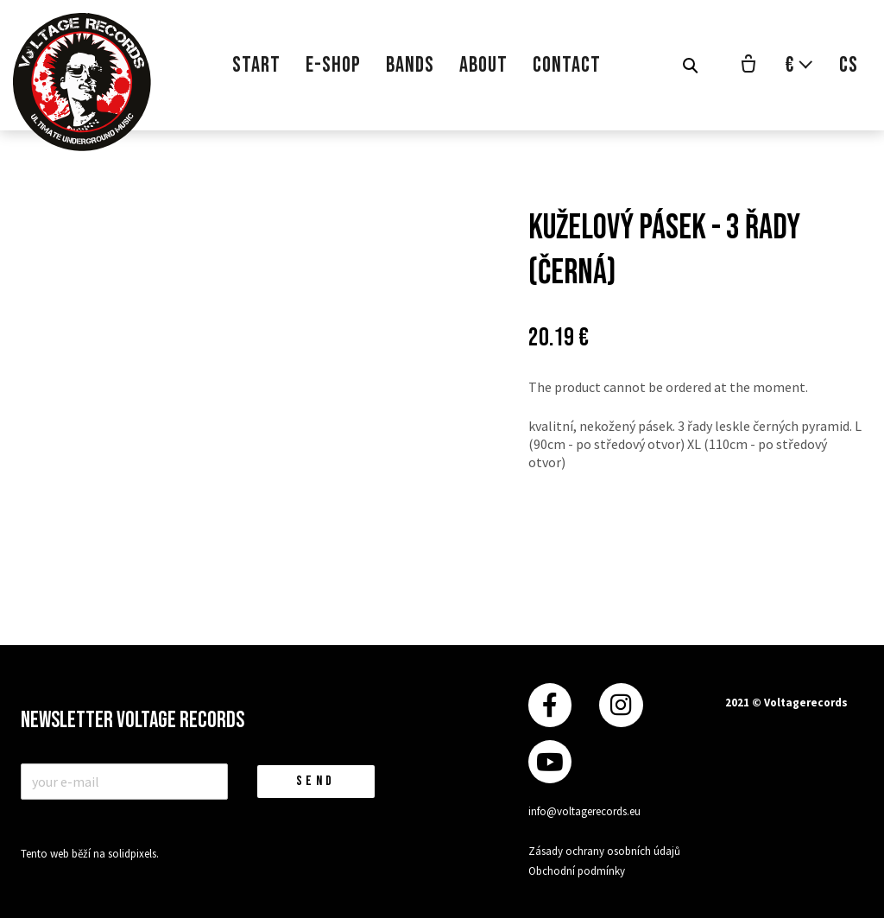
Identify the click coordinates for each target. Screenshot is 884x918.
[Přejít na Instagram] (620, 705)
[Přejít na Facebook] (549, 705)
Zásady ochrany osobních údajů (604, 851)
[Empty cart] (748, 65)
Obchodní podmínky (576, 871)
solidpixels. (133, 853)
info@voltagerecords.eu (584, 811)
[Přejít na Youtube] (549, 762)
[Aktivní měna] (799, 65)
